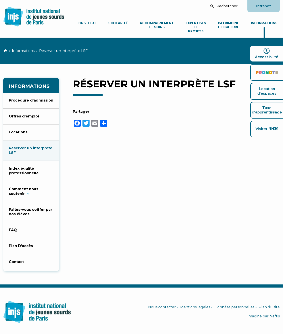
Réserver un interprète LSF (30, 150)
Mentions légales (195, 307)
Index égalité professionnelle (24, 170)
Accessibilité (266, 53)
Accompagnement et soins (157, 25)
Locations (18, 132)
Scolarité (118, 23)
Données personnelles (234, 307)
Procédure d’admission (31, 100)
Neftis (275, 316)
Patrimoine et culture (228, 25)
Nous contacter (162, 307)
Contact (16, 262)
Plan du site (269, 307)
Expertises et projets (196, 27)
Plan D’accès (21, 246)
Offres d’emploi (24, 116)
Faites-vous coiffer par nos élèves (30, 211)
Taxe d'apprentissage (267, 110)
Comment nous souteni (23, 191)
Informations (264, 23)
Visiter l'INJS (267, 129)
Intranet (263, 6)
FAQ (13, 230)
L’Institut (87, 23)
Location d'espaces (266, 91)
